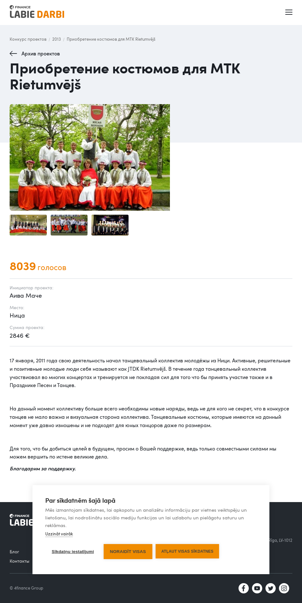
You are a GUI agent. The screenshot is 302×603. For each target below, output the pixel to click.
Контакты (19, 561)
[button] (289, 12)
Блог (14, 552)
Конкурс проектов (28, 39)
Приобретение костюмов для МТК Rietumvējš (111, 39)
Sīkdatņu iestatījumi (73, 551)
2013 (56, 39)
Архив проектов (40, 53)
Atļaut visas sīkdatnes (187, 551)
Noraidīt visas (128, 551)
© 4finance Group (26, 588)
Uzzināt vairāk (59, 534)
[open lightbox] (151, 157)
